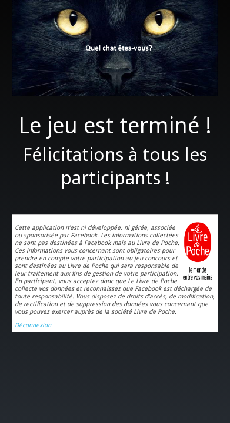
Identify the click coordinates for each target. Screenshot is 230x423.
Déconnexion (33, 325)
